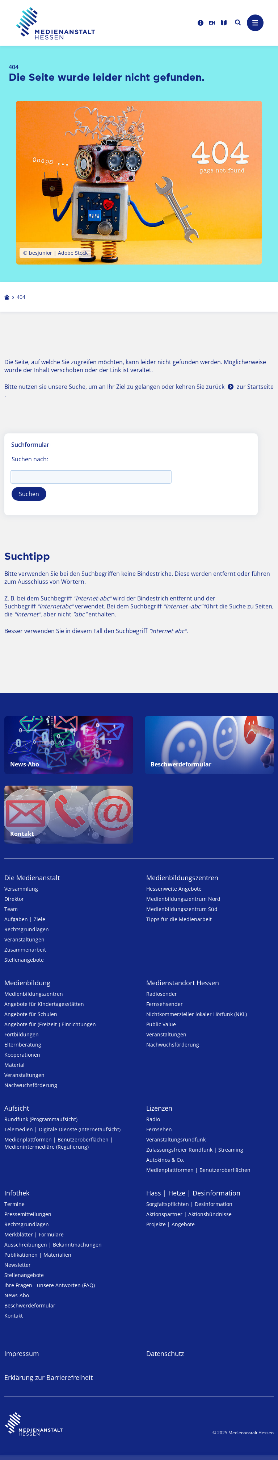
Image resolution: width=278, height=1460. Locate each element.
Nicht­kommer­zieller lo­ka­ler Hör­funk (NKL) (196, 1014)
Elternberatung (22, 1044)
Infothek (16, 1193)
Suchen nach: (30, 459)
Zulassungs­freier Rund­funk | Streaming (194, 1149)
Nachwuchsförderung (30, 1085)
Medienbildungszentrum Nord (183, 898)
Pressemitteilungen (27, 1214)
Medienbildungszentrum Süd (182, 909)
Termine (14, 1204)
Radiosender (161, 993)
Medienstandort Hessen (182, 982)
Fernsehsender (164, 1004)
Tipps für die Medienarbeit (179, 919)
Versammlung (21, 888)
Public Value (161, 1024)
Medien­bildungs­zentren (182, 877)
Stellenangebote (24, 959)
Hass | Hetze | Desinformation (193, 1193)
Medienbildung (27, 982)
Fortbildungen (21, 1034)
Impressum (21, 1353)
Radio (153, 1119)
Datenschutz (165, 1353)
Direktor (14, 898)
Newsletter (17, 1264)
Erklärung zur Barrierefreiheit (48, 1377)
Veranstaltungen (24, 939)
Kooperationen (22, 1054)
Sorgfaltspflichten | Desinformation (189, 1204)
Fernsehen (159, 1129)
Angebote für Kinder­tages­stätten (44, 1004)
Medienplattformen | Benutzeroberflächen (198, 1169)
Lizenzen (159, 1108)
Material (14, 1064)
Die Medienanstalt (32, 877)
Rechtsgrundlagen (26, 929)
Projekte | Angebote (170, 1224)
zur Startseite (255, 387)
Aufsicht (16, 1108)
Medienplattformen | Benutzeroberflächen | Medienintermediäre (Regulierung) (58, 1143)
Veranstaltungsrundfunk (176, 1139)
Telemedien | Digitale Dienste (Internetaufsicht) (62, 1129)
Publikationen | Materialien (37, 1254)
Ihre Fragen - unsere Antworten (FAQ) (49, 1285)
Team (11, 909)
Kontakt (13, 1315)
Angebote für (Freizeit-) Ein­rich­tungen (50, 1024)
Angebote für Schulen (30, 1014)
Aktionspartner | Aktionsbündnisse (189, 1214)
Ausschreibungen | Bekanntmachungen (53, 1244)
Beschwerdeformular (29, 1305)
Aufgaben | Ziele (24, 919)
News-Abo (16, 1295)
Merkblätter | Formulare (34, 1234)
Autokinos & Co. (165, 1159)
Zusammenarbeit (25, 949)
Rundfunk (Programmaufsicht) (40, 1119)
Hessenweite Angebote (174, 888)
